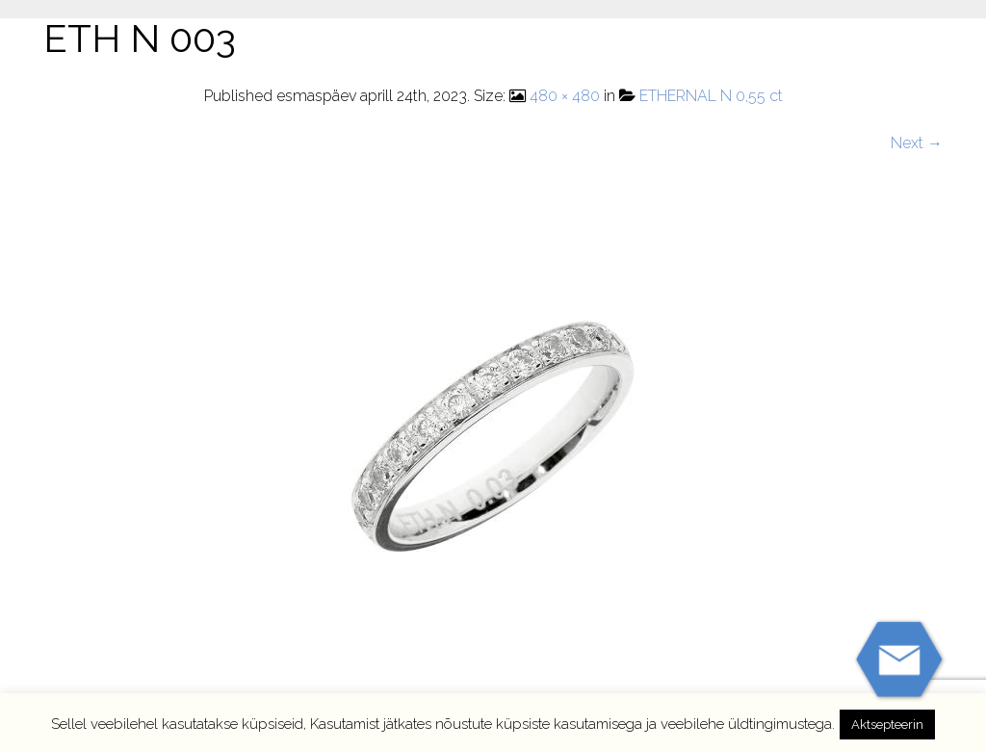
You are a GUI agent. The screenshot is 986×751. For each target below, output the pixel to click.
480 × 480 (565, 96)
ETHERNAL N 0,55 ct (711, 96)
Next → (917, 143)
